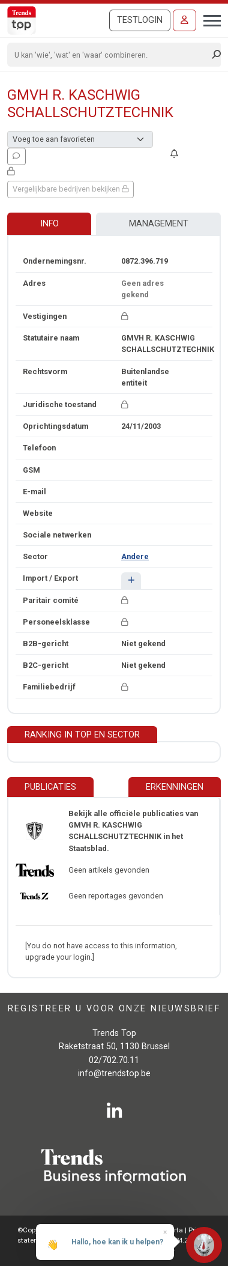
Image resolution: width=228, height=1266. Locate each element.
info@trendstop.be (114, 1073)
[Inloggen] (184, 20)
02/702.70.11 (114, 1060)
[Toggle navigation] (208, 19)
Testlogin (140, 20)
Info (49, 224)
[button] (131, 580)
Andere (135, 556)
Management (158, 224)
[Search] (110, 55)
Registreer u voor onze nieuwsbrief (114, 1009)
